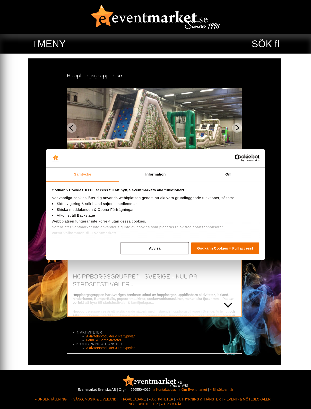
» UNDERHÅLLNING (51, 399)
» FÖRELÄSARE (133, 399)
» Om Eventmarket (193, 389)
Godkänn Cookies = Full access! (225, 248)
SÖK (262, 43)
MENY (52, 43)
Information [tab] (155, 174)
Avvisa (155, 248)
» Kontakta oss (164, 389)
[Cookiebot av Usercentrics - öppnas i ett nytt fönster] (238, 158)
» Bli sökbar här (221, 389)
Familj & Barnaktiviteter (104, 340)
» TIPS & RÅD (171, 404)
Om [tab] (228, 174)
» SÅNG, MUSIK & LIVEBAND (93, 399)
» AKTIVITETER (161, 399)
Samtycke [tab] (82, 174)
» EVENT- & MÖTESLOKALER (247, 399)
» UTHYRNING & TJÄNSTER (198, 399)
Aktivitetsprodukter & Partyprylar (111, 336)
